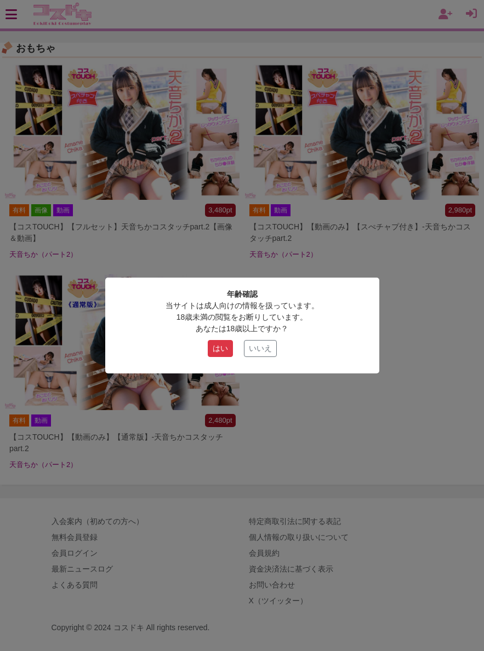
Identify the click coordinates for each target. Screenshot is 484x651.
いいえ (260, 348)
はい (220, 348)
